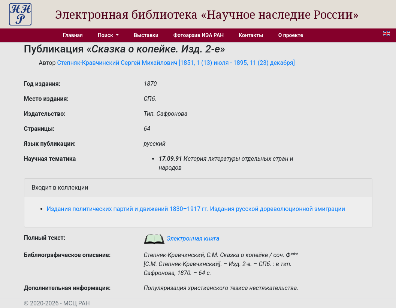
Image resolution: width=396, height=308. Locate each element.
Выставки (146, 35)
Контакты (251, 35)
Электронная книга (181, 238)
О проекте (290, 35)
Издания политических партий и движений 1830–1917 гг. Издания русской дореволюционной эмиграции (196, 208)
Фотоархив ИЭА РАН (198, 35)
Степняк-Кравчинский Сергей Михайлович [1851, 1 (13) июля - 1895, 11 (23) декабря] (176, 62)
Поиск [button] (106, 35)
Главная (73, 35)
